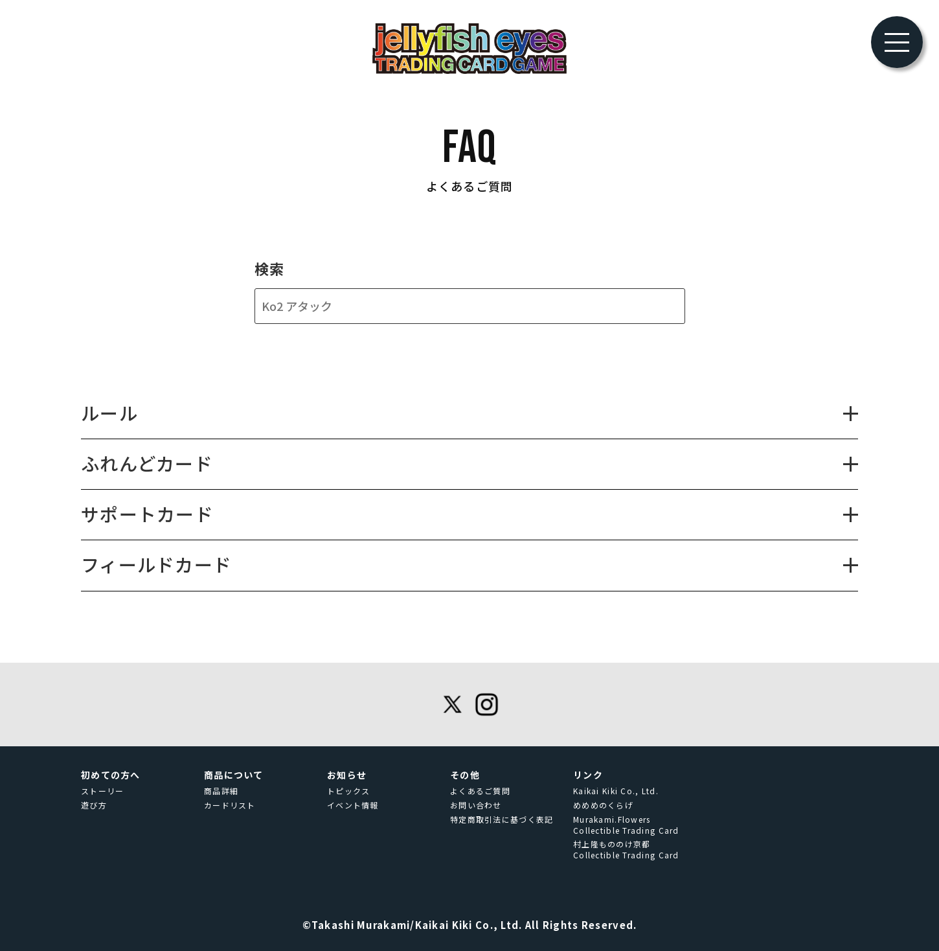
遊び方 (94, 805)
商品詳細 (221, 791)
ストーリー (102, 791)
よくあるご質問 (480, 791)
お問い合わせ (476, 805)
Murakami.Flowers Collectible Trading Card (626, 825)
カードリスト (230, 805)
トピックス (348, 791)
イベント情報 (353, 805)
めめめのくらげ (603, 805)
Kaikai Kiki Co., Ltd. (616, 791)
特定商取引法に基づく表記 (501, 819)
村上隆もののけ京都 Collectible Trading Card (626, 849)
